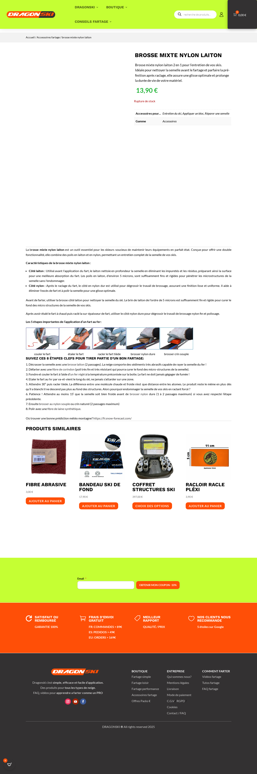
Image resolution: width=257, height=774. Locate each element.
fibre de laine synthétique (63, 409)
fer (51, 379)
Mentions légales (178, 682)
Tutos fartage (210, 682)
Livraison (173, 689)
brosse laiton (76, 364)
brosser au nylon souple (54, 404)
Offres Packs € (141, 701)
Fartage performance (145, 689)
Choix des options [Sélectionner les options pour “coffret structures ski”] (152, 506)
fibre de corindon (63, 369)
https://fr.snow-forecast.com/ (112, 418)
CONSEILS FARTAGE (91, 22)
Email (80, 578)
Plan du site (139, 709)
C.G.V (170, 701)
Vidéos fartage (211, 676)
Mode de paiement (179, 695)
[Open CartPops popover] (9, 764)
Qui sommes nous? (179, 676)
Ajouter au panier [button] (45, 501)
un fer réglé (77, 374)
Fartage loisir (140, 682)
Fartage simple (141, 676)
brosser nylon (139, 394)
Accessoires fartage (48, 37)
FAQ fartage (210, 689)
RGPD (181, 701)
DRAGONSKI (85, 7)
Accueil (30, 37)
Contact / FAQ (176, 713)
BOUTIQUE (115, 7)
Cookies (172, 707)
